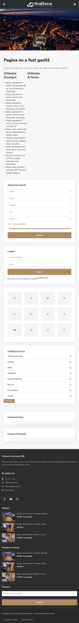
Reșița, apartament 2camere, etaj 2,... (32, 534)
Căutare (39, 235)
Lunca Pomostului (15, 379)
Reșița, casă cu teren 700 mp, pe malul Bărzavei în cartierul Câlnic (16, 132)
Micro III (11, 384)
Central (11, 362)
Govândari (12, 373)
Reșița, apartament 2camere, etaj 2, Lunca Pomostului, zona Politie (15, 106)
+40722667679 (11, 483)
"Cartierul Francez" (15, 356)
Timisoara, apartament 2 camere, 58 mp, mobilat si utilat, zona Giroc (16, 141)
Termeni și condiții (10, 620)
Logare (39, 272)
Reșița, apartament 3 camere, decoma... (32, 513)
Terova (10, 396)
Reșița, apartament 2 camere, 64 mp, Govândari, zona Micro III (16, 123)
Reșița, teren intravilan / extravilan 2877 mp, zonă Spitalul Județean (16, 170)
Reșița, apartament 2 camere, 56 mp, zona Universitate (14, 97)
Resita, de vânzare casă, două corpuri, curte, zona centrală (16, 150)
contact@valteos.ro (13, 486)
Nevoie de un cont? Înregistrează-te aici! (22, 279)
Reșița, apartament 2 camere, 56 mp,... (32, 524)
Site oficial (9, 490)
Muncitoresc (13, 390)
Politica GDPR (27, 620)
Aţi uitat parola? (42, 278)
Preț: (9, 224)
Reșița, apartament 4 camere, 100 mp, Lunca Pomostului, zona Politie (15, 115)
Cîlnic (10, 367)
